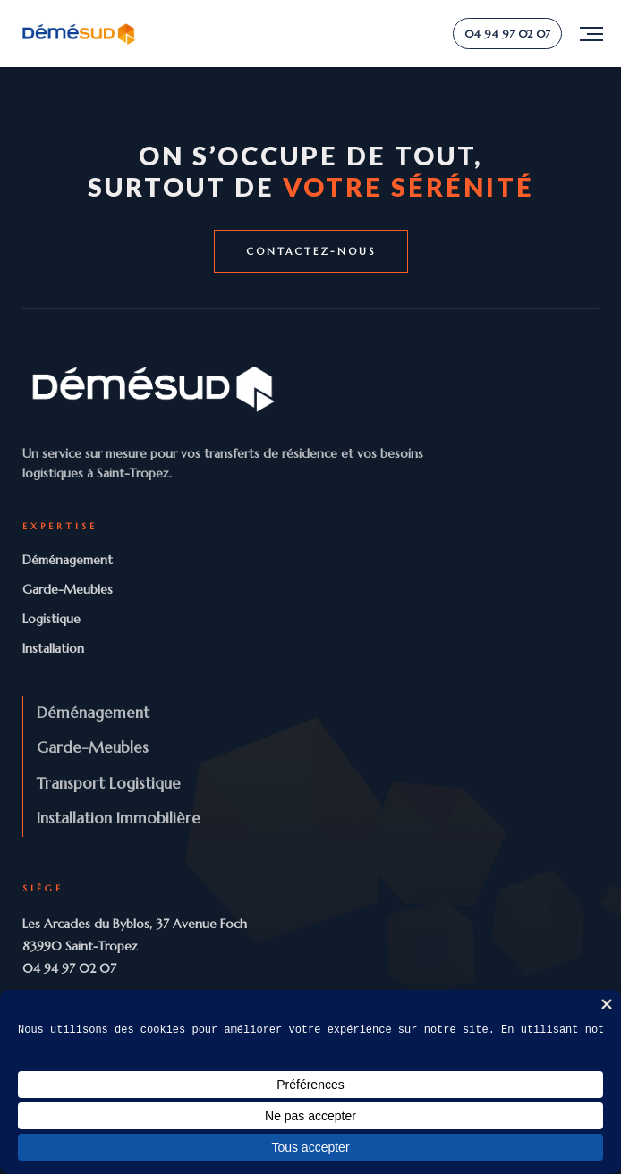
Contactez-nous (311, 251)
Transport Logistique (109, 783)
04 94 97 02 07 (507, 33)
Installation (53, 648)
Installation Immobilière (118, 818)
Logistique (51, 619)
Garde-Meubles (67, 589)
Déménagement (67, 560)
